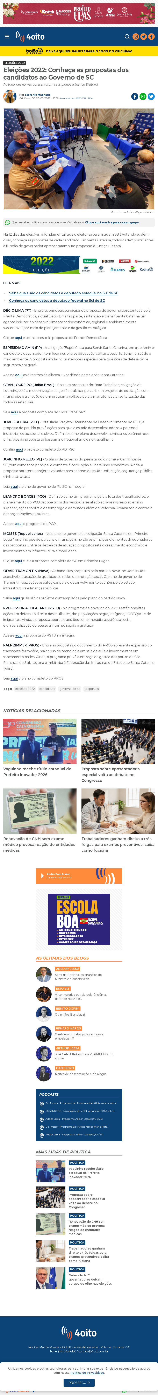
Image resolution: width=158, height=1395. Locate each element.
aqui (18, 338)
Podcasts (48, 1095)
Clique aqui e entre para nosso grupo (112, 222)
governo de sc (69, 689)
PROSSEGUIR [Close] (79, 1383)
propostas (92, 689)
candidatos (47, 689)
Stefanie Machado (38, 94)
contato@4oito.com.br (93, 1351)
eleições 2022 (25, 689)
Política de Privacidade (87, 1373)
